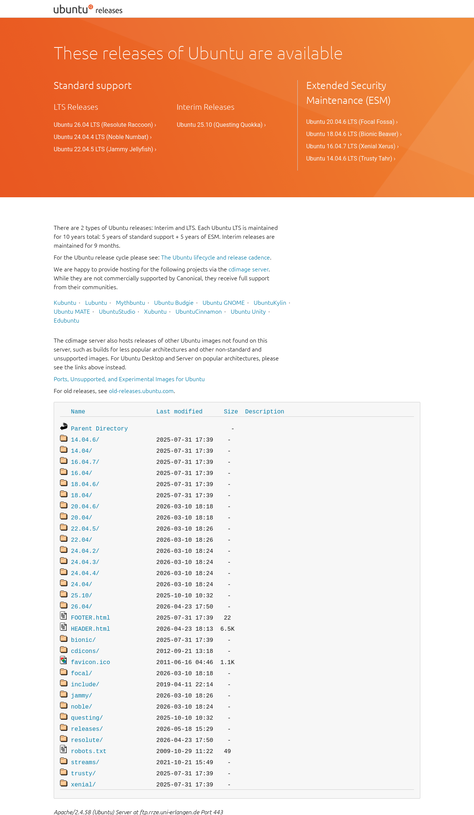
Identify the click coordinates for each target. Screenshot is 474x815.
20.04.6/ (85, 500)
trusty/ (83, 749)
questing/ (87, 697)
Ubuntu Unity (248, 311)
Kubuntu (65, 302)
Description (264, 411)
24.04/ (82, 573)
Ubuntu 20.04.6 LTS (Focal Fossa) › (352, 121)
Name (78, 411)
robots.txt (89, 729)
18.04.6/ (85, 479)
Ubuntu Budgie (174, 302)
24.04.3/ (85, 552)
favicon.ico (90, 645)
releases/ (87, 708)
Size (231, 411)
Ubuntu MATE (72, 311)
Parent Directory (99, 427)
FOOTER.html (90, 604)
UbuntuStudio (117, 311)
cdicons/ (85, 635)
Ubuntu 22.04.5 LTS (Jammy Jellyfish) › (105, 149)
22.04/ (82, 531)
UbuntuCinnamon (199, 311)
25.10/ (82, 583)
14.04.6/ (85, 438)
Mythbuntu (130, 302)
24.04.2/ (85, 542)
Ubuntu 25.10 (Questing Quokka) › (221, 124)
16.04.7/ (85, 459)
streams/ (85, 739)
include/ (85, 666)
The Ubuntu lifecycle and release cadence (215, 257)
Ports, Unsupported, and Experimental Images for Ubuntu (129, 379)
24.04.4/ (85, 562)
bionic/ (83, 625)
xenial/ (83, 760)
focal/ (82, 656)
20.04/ (82, 511)
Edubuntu (66, 320)
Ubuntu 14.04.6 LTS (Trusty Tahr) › (350, 158)
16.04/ (82, 469)
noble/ (82, 687)
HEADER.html (90, 614)
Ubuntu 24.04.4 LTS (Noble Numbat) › (103, 137)
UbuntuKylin (270, 302)
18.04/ (82, 490)
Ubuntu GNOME (224, 302)
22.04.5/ (85, 521)
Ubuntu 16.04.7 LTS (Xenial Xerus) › (352, 146)
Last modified (179, 411)
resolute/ (87, 718)
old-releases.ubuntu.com (141, 390)
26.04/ (82, 594)
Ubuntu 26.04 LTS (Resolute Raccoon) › (105, 124)
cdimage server (248, 269)
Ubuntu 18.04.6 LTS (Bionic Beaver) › (354, 134)
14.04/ (82, 448)
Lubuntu (96, 302)
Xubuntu (155, 311)
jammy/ (82, 677)
